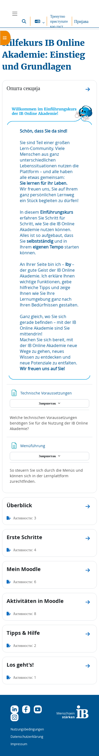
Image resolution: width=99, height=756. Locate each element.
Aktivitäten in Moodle (35, 600)
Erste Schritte (24, 537)
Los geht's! (20, 664)
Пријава (81, 21)
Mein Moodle (24, 569)
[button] (24, 21)
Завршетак (48, 403)
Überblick (19, 505)
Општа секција (23, 88)
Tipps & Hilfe (23, 632)
